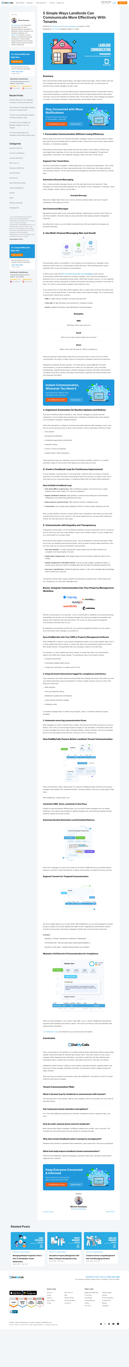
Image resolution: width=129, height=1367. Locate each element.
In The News (88, 1296)
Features (30, 3)
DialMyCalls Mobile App (91, 1293)
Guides (49, 1296)
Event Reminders (14, 173)
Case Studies (88, 1298)
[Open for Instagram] (118, 1325)
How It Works (20, 3)
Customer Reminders (16, 158)
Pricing (52, 3)
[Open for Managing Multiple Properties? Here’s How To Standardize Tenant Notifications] (28, 1250)
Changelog (105, 1306)
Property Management (70, 26)
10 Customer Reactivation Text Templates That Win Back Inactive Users (22, 134)
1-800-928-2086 (106, 2)
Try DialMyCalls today (50, 1032)
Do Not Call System (107, 1298)
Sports (11, 198)
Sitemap (104, 1304)
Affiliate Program (107, 1293)
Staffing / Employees (15, 203)
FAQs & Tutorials (69, 1298)
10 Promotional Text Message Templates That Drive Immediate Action (22, 109)
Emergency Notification (16, 168)
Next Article (110, 1213)
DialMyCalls (14, 35)
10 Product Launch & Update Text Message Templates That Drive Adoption (19, 125)
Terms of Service (14, 1325)
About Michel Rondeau (78, 1210)
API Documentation (69, 1301)
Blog (65, 1296)
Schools (12, 193)
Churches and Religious (17, 153)
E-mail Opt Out (106, 1301)
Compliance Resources (51, 1325)
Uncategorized (14, 208)
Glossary (104, 1296)
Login (114, 3)
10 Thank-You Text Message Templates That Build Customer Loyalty (21, 116)
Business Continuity (15, 148)
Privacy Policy (24, 1325)
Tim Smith (55, 29)
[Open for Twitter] (105, 1325)
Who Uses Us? (42, 3)
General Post (13, 178)
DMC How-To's (14, 163)
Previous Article (48, 1213)
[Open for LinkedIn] (109, 1325)
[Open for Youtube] (113, 1325)
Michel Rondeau (55, 26)
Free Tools (88, 1306)
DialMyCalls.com (47, 1323)
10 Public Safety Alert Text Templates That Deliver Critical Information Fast (21, 101)
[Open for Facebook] (101, 1325)
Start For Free (17, 61)
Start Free (122, 3)
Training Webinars (90, 1301)
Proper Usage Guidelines (36, 1325)
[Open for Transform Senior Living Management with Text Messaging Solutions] (101, 1249)
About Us (49, 1293)
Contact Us (60, 3)
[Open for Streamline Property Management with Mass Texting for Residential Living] (64, 1249)
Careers (87, 1304)
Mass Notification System (17, 183)
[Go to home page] (7, 3)
